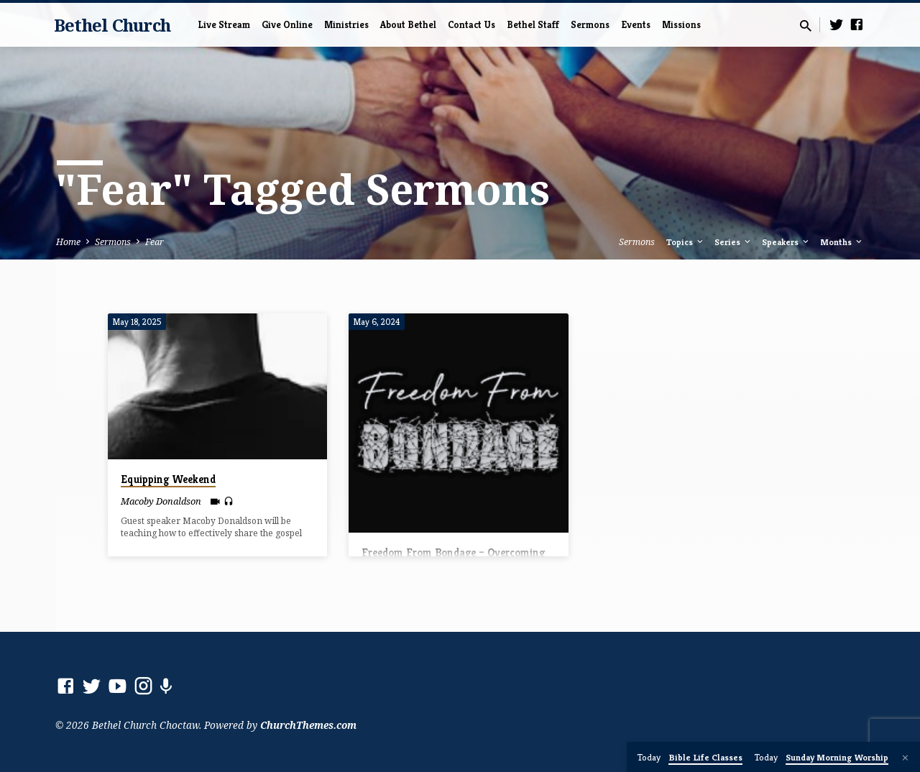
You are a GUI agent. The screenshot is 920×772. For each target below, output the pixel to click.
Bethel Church (112, 25)
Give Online (287, 25)
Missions (681, 25)
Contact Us (471, 25)
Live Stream (224, 25)
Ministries (346, 25)
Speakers (786, 242)
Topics (685, 242)
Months (842, 242)
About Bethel (408, 25)
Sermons (590, 25)
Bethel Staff (533, 25)
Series (733, 242)
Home (68, 242)
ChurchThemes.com (308, 725)
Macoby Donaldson (161, 501)
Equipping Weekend (168, 479)
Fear (154, 242)
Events (635, 25)
